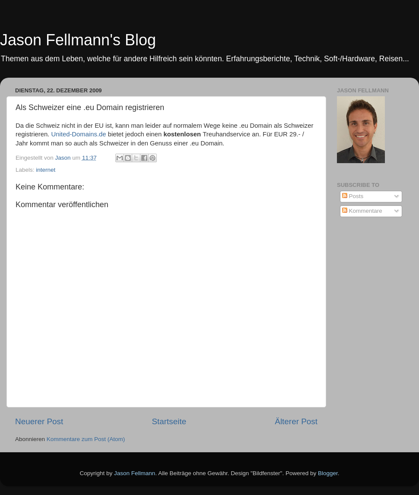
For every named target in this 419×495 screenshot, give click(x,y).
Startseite (169, 421)
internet (45, 170)
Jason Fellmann (134, 473)
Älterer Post (296, 421)
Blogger (328, 473)
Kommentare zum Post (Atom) (86, 439)
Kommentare (362, 211)
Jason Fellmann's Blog (78, 40)
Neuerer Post (39, 421)
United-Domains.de (78, 134)
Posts (353, 196)
